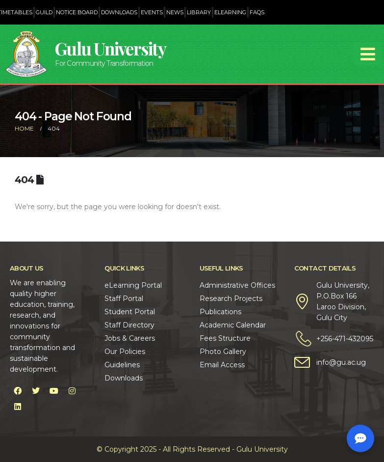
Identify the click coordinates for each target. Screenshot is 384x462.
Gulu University (110, 48)
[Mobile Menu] (368, 54)
